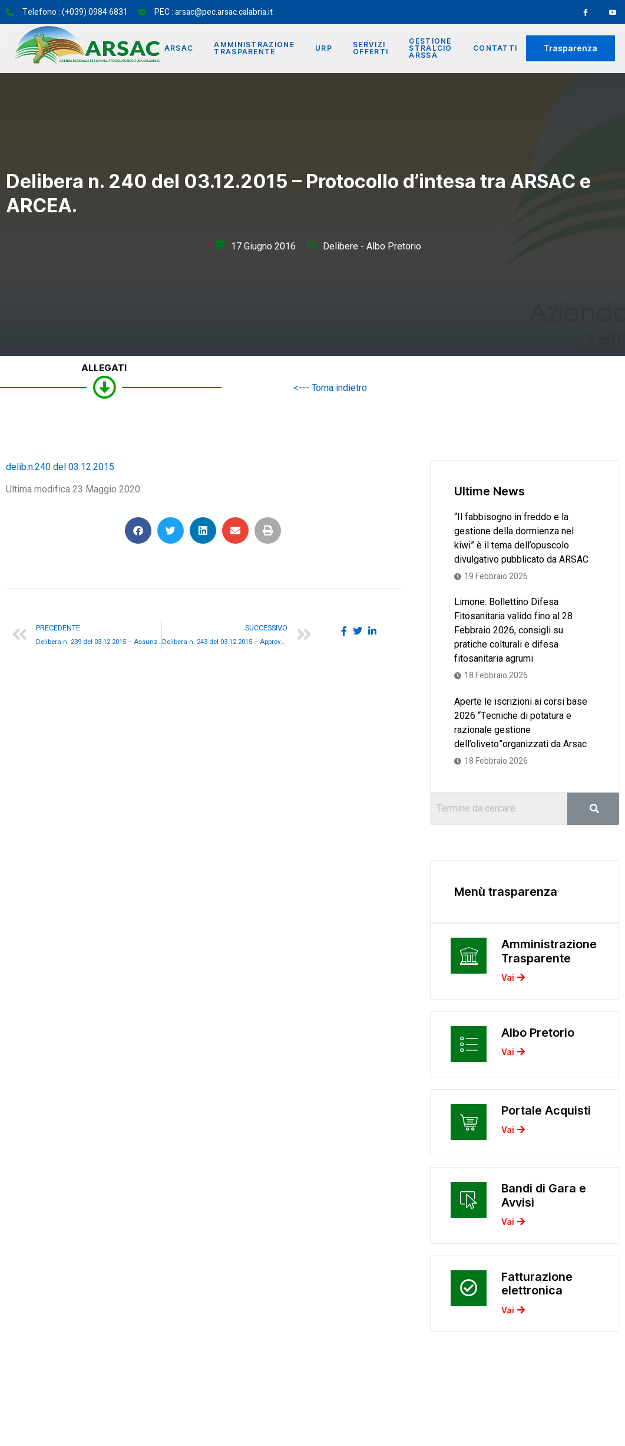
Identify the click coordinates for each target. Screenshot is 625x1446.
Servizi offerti (371, 48)
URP (323, 48)
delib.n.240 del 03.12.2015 (60, 467)
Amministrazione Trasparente (254, 48)
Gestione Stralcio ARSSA (431, 48)
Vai (513, 979)
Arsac (178, 48)
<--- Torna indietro (330, 388)
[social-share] (344, 631)
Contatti (497, 48)
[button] (138, 530)
